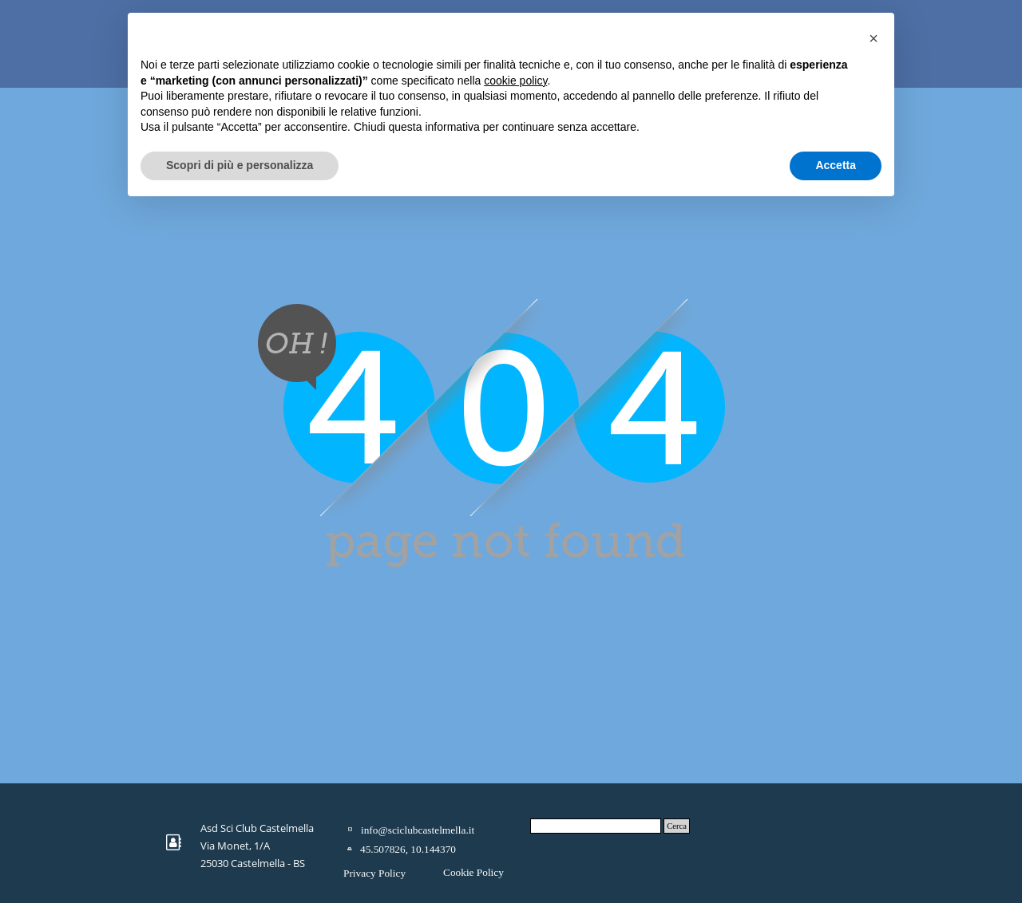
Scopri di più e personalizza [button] (239, 165)
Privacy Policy (374, 873)
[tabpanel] (262, 844)
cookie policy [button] (515, 80)
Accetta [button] (835, 165)
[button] (873, 38)
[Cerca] (595, 826)
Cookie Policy (473, 872)
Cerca (677, 826)
